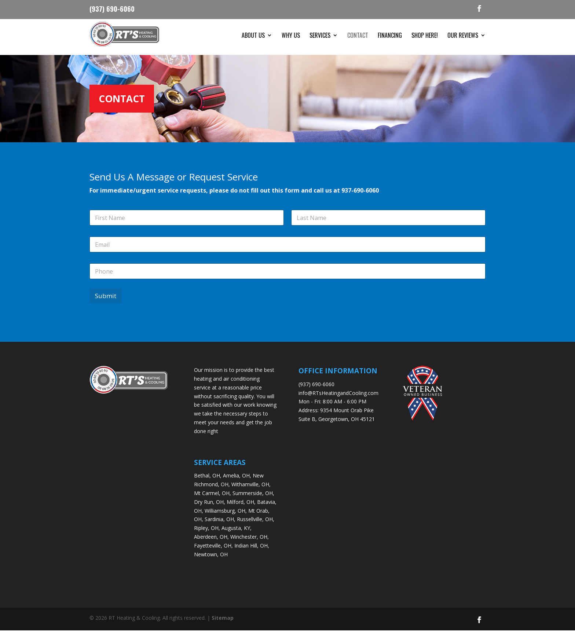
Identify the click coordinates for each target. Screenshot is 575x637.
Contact (357, 36)
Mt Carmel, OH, (212, 499)
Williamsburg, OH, (226, 517)
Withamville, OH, (251, 490)
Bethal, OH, (207, 482)
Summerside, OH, (253, 499)
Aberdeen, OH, (211, 543)
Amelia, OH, (237, 482)
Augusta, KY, (236, 534)
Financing (390, 36)
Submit (105, 303)
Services (320, 36)
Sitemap (223, 624)
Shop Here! (424, 36)
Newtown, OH (211, 560)
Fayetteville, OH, (213, 552)
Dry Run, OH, (209, 508)
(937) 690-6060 (112, 8)
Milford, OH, (241, 508)
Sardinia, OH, (220, 526)
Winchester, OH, (249, 543)
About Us (253, 36)
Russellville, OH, (255, 526)
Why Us (291, 36)
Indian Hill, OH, (251, 552)
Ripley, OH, (207, 534)
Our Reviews (462, 36)
